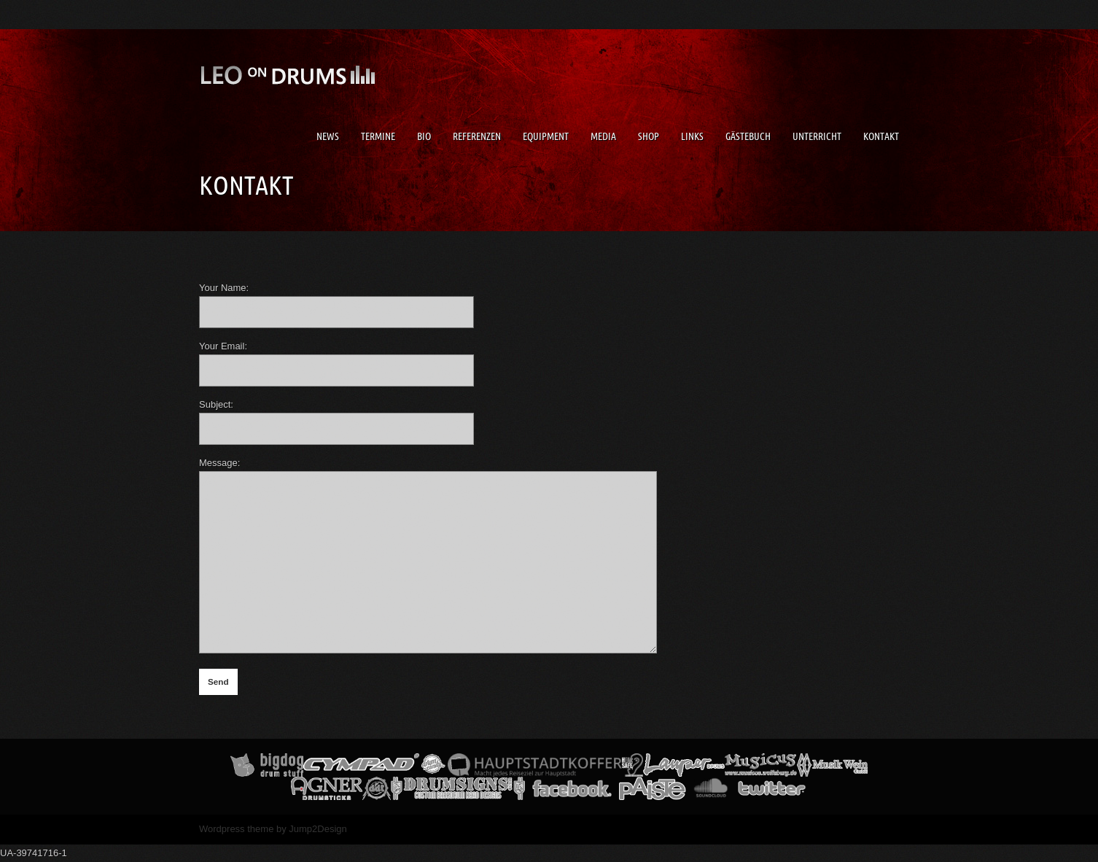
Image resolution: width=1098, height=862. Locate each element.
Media (603, 136)
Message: (219, 462)
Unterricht (817, 136)
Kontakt (881, 136)
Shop (648, 136)
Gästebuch (748, 136)
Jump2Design (318, 828)
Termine (378, 136)
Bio (424, 136)
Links (692, 136)
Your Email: (223, 346)
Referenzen (477, 136)
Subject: (216, 404)
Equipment (546, 136)
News (327, 136)
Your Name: (224, 287)
